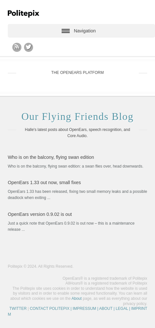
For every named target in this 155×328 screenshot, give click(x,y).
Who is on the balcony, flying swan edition (51, 157)
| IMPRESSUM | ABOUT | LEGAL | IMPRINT (108, 308)
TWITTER (18, 308)
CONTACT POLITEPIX (49, 308)
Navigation (85, 30)
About (77, 298)
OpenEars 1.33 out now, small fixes (44, 182)
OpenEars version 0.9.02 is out (40, 214)
